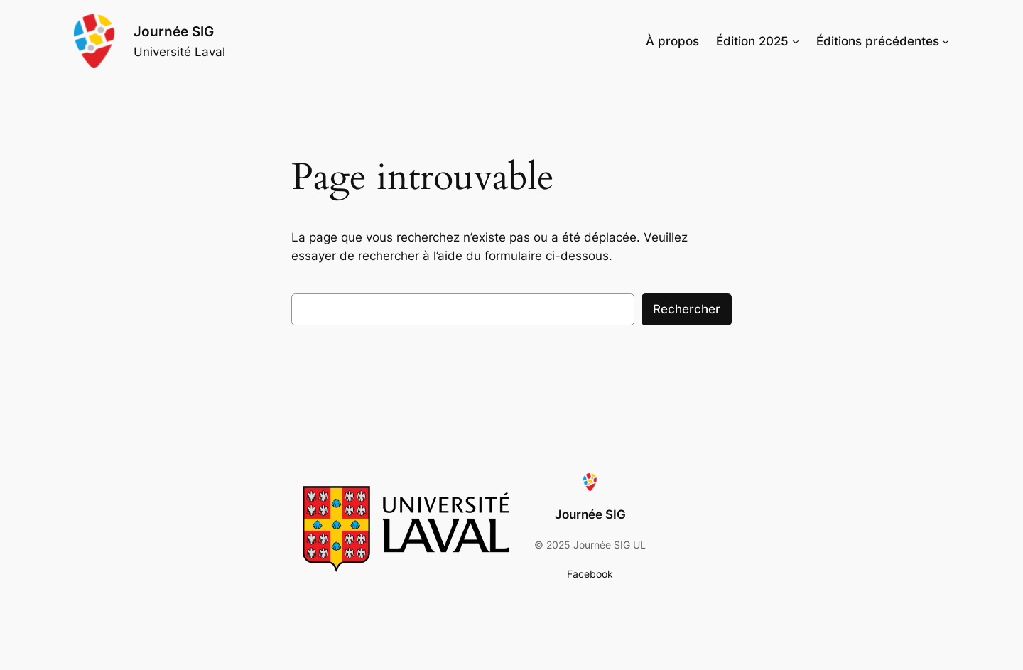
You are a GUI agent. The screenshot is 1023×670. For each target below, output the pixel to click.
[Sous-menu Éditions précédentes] (945, 41)
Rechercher (686, 309)
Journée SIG (174, 31)
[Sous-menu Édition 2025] (795, 41)
